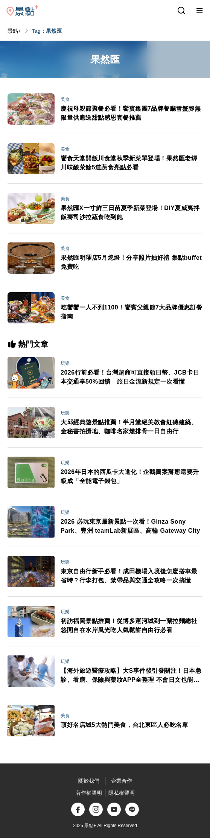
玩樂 (65, 363)
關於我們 (88, 781)
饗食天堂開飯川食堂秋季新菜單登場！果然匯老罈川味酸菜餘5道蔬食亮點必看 (129, 163)
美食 (65, 99)
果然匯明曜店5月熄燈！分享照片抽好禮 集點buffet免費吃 (131, 262)
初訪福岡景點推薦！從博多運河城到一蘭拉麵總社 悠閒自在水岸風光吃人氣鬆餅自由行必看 (129, 625)
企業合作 (121, 781)
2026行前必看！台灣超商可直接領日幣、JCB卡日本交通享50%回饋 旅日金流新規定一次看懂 (130, 377)
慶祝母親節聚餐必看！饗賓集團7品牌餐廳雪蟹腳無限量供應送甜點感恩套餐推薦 (131, 113)
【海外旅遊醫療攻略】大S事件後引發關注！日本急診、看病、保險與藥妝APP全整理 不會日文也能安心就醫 (131, 675)
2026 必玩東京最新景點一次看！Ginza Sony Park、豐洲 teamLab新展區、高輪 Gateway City (130, 526)
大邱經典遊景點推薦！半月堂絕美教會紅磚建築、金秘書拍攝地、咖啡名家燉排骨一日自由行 (129, 426)
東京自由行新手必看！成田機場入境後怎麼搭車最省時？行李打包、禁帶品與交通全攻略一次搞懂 (129, 576)
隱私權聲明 (121, 793)
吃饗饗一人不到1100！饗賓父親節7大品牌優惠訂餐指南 (131, 312)
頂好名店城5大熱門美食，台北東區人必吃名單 (124, 725)
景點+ (14, 31)
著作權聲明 (89, 793)
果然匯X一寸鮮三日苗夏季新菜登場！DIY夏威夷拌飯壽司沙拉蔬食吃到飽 (130, 212)
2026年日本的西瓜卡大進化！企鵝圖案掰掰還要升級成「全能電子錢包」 (130, 476)
